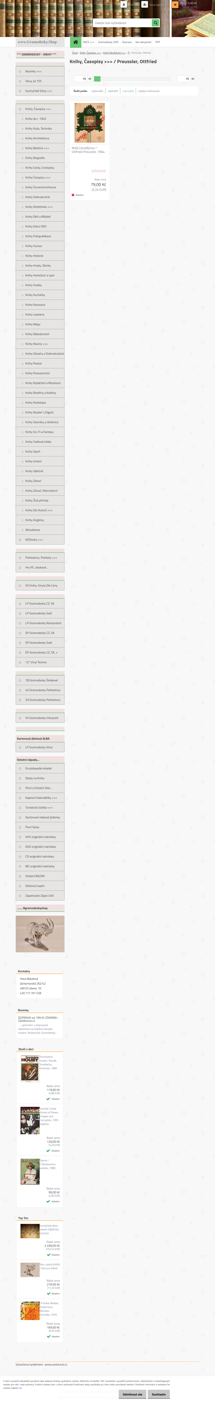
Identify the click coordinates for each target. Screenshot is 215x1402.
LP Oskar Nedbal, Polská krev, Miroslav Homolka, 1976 (49, 1309)
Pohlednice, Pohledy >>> (41, 557)
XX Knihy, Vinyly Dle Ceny (41, 585)
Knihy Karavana (35, 304)
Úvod (75, 53)
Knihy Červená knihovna (40, 187)
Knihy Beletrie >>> (37, 148)
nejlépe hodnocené (148, 91)
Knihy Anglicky (34, 520)
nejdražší (113, 91)
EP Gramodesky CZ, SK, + (41, 652)
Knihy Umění (33, 461)
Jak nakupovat (143, 42)
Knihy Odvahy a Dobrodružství (44, 353)
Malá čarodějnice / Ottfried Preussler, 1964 (88, 150)
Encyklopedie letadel (38, 768)
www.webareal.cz (55, 1364)
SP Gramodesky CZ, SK (40, 632)
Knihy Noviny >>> (36, 343)
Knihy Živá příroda (36, 500)
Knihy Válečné (34, 471)
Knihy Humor (33, 246)
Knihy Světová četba (38, 441)
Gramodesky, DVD (108, 42)
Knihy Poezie (33, 363)
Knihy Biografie (35, 157)
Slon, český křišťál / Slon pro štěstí (50, 1266)
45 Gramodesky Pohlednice (42, 690)
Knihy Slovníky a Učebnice (42, 422)
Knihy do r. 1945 (35, 118)
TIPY (157, 42)
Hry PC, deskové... (36, 567)
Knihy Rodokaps (35, 402)
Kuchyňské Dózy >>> (38, 90)
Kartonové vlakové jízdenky (42, 817)
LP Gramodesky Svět (38, 613)
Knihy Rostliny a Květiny (40, 392)
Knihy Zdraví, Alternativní (41, 490)
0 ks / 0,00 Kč (188, 3)
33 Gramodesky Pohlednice (42, 699)
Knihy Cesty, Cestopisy (39, 167)
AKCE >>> (88, 42)
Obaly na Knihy (34, 778)
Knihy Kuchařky (35, 294)
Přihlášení (132, 5)
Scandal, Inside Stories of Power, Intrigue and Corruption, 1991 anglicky (49, 1116)
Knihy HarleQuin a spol (39, 275)
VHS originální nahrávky (40, 836)
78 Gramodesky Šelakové (41, 680)
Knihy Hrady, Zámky (38, 265)
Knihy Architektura (37, 138)
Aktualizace (32, 529)
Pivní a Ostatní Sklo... (38, 788)
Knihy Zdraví (33, 480)
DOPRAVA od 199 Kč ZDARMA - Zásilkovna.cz (38, 1019)
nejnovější (128, 91)
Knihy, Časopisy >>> (38, 109)
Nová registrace (157, 5)
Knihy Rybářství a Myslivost (43, 383)
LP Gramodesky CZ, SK (39, 603)
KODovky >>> (34, 539)
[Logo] (42, 22)
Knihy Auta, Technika (38, 128)
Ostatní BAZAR (35, 876)
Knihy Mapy (32, 324)
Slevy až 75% (33, 81)
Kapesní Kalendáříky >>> (41, 797)
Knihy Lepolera (34, 314)
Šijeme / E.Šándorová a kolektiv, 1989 (48, 1164)
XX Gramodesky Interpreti (41, 717)
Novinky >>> (33, 71)
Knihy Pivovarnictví (37, 373)
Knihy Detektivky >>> (39, 206)
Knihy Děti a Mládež (38, 216)
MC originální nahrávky (40, 866)
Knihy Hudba (33, 285)
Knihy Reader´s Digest (39, 412)
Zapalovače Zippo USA (39, 895)
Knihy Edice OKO (36, 226)
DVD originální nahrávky (40, 846)
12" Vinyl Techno (36, 662)
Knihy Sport (32, 451)
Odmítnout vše (130, 1394)
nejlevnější (97, 91)
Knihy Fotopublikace (38, 236)
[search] (155, 23)
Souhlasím (158, 1394)
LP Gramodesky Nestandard (43, 623)
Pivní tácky (32, 827)
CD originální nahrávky (39, 856)
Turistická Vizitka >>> (39, 807)
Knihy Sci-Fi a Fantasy (39, 432)
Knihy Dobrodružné (37, 197)
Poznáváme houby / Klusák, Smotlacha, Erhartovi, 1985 (48, 1062)
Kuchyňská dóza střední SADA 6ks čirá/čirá (49, 1229)
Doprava (127, 42)
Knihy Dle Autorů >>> (39, 510)
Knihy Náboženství (37, 334)
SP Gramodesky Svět (38, 642)
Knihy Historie (34, 255)
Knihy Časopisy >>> (38, 177)
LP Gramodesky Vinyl (39, 747)
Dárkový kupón (35, 885)
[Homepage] (77, 42)
